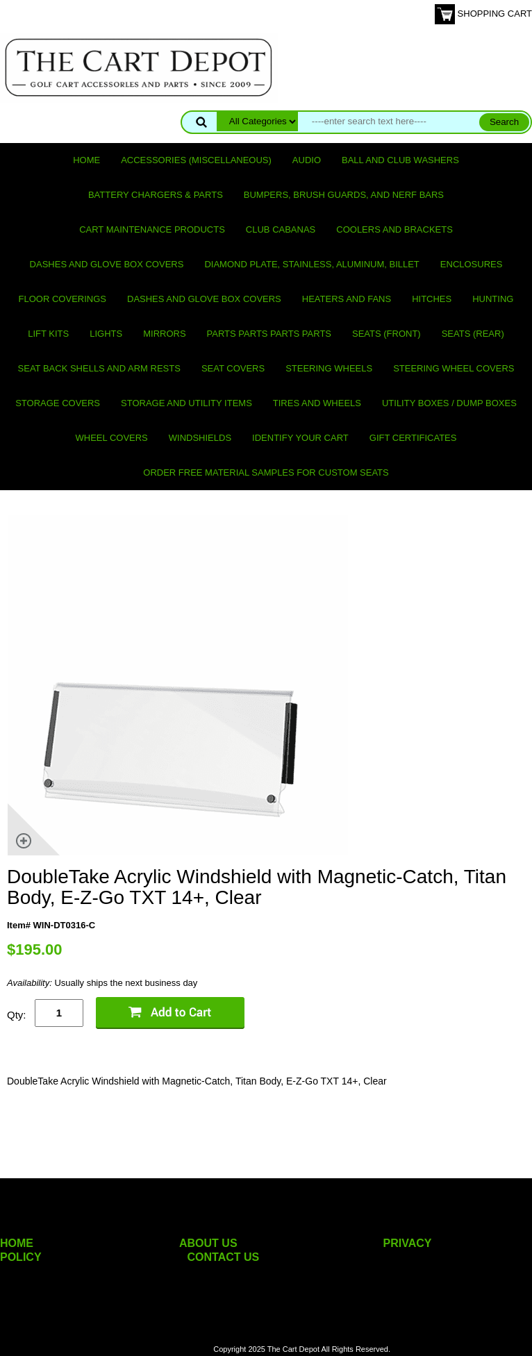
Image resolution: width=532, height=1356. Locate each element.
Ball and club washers (400, 160)
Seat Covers (233, 368)
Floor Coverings (62, 299)
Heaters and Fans (346, 299)
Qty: (16, 1015)
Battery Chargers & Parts (155, 195)
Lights (106, 333)
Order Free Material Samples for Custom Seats (265, 472)
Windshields (200, 438)
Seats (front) (386, 333)
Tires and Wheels (317, 403)
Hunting (492, 299)
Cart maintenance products (152, 229)
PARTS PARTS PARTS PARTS (269, 333)
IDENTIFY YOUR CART (300, 438)
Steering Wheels (328, 368)
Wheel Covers (112, 438)
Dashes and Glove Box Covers (107, 264)
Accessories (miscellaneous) (196, 160)
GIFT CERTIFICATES (413, 438)
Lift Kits (48, 333)
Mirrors (164, 333)
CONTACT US (224, 1257)
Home (86, 160)
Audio (306, 160)
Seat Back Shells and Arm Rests (99, 368)
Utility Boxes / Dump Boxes (449, 403)
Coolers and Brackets (394, 229)
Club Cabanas (280, 229)
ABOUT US (208, 1243)
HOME (16, 1243)
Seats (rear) (473, 333)
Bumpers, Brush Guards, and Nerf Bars (344, 195)
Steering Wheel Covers (453, 368)
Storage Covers (57, 403)
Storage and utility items (186, 403)
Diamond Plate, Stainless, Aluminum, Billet (311, 264)
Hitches (431, 299)
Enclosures (471, 264)
